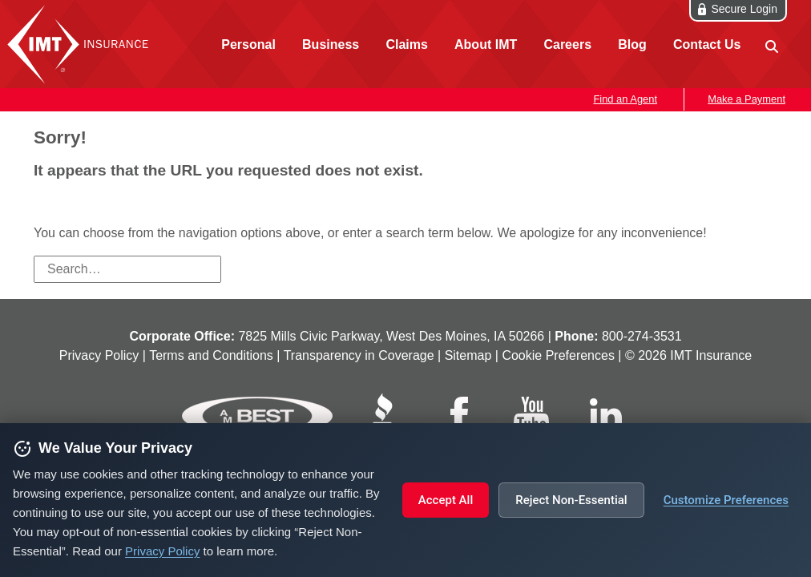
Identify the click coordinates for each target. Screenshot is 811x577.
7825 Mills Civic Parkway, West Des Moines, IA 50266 (391, 336)
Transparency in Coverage (359, 355)
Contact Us (706, 44)
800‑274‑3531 (642, 336)
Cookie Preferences (558, 355)
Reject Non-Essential (571, 500)
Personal (248, 44)
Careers (567, 44)
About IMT (485, 44)
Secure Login (744, 8)
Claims (406, 44)
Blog (632, 44)
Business (330, 44)
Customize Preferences (726, 500)
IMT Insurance (81, 44)
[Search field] (127, 269)
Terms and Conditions (211, 355)
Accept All (445, 500)
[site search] (770, 45)
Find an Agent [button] (625, 99)
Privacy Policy (162, 551)
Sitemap (468, 355)
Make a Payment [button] (746, 99)
